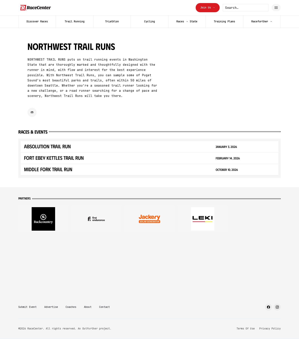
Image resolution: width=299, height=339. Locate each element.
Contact (104, 307)
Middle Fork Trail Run (48, 169)
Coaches (71, 307)
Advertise (51, 307)
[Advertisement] (149, 265)
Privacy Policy (270, 328)
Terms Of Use (245, 328)
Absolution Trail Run (47, 146)
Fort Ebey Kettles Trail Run (54, 158)
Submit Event (27, 307)
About (88, 307)
